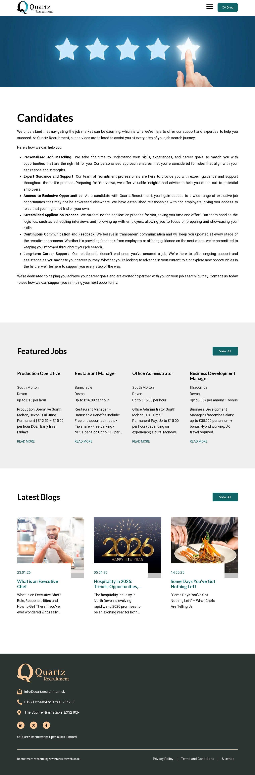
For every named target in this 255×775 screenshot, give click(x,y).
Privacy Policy (157, 759)
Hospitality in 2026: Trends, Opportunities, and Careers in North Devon (114, 596)
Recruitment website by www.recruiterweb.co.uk (51, 759)
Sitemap (227, 759)
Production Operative (32, 381)
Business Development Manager (208, 381)
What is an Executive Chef (37, 596)
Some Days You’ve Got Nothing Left (188, 596)
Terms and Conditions (194, 759)
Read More (26, 448)
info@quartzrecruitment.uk (46, 691)
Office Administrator (151, 381)
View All (218, 352)
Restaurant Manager (90, 381)
